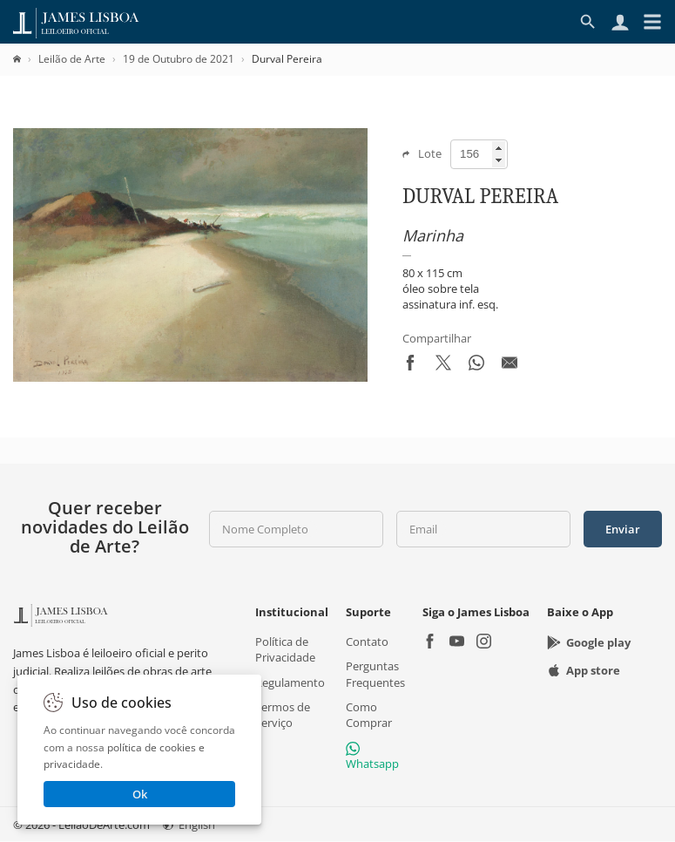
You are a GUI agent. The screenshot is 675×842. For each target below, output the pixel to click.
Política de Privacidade (285, 650)
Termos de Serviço (282, 714)
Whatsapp (372, 756)
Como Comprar (369, 714)
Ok (139, 794)
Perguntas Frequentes (375, 674)
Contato (367, 642)
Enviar (622, 529)
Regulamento (290, 682)
